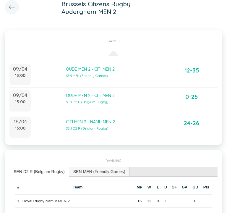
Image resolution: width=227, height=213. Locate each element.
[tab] (39, 172)
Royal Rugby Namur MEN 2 (46, 201)
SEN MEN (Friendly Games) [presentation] (99, 171)
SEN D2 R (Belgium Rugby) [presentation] (39, 171)
